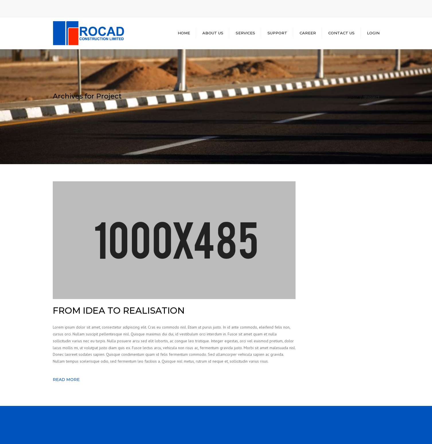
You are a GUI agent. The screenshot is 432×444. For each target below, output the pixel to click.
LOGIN (373, 33)
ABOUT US (212, 33)
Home (353, 97)
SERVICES (245, 33)
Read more (66, 379)
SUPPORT (277, 33)
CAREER (308, 33)
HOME (184, 33)
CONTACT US (341, 33)
